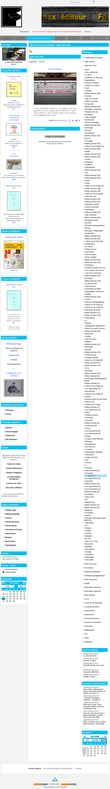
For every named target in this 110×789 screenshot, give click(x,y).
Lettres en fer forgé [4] (94, 386)
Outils (86, 583)
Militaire (88, 342)
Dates (87, 412)
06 (84, 748)
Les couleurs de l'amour (94, 270)
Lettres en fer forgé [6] (94, 307)
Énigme (88, 528)
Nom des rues (90, 196)
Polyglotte (89, 114)
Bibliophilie (88, 630)
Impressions (89, 611)
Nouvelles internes (92, 587)
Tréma (87, 428)
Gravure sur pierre (92, 85)
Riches (88, 228)
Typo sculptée (90, 117)
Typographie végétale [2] (95, 326)
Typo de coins (90, 339)
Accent (87, 138)
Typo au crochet (91, 99)
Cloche (88, 299)
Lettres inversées (92, 207)
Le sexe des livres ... (90, 656)
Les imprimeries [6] (92, 410)
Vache (87, 180)
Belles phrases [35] (92, 149)
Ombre (88, 159)
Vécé (87, 88)
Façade (88, 349)
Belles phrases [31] (92, 175)
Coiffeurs (88, 165)
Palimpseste (90, 167)
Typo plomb (89, 549)
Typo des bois (90, 564)
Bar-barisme (90, 391)
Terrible (88, 531)
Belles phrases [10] (92, 373)
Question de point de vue (95, 268)
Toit (86, 173)
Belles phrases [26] (92, 212)
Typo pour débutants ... (91, 672)
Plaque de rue (90, 249)
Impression (88, 614)
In (86, 320)
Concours (88, 626)
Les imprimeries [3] (92, 478)
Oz (86, 525)
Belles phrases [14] (92, 344)
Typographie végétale (93, 452)
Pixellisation (90, 233)
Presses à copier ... (90, 661)
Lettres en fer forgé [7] (94, 305)
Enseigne (89, 278)
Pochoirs (88, 468)
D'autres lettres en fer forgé (96, 399)
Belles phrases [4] (92, 484)
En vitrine (89, 246)
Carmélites (89, 554)
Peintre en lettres (92, 83)
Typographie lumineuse (94, 291)
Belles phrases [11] (92, 365)
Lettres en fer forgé (92, 404)
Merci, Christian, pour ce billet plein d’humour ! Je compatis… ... (94, 724)
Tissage (88, 552)
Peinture (88, 96)
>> (104, 740)
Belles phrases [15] (92, 331)
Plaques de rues (91, 112)
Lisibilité (88, 91)
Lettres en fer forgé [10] (94, 186)
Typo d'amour (90, 286)
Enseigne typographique (94, 225)
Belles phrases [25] (92, 217)
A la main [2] (90, 447)
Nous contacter (11, 569)
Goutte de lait (90, 355)
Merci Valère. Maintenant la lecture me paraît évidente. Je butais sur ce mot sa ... (94, 691)
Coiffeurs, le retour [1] (93, 77)
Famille (88, 294)
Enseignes (89, 265)
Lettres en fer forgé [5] (94, 360)
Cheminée (89, 418)
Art (85, 634)
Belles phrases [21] (92, 262)
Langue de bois (91, 457)
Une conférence (91, 72)
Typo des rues (90, 65)
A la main (88, 449)
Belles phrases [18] (92, 297)
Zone (87, 368)
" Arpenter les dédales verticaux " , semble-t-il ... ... (93, 699)
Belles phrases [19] (92, 281)
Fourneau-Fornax (91, 618)
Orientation (89, 455)
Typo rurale (88, 61)
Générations (90, 244)
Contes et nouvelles (92, 622)
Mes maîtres (89, 595)
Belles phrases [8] (92, 383)
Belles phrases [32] (92, 170)
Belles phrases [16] (92, 315)
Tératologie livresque (93, 58)
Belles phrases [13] (92, 352)
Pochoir (14, 360)
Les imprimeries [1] (92, 489)
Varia (87, 70)
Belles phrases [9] (92, 376)
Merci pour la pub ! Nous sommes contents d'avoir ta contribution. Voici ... (93, 706)
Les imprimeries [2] (92, 486)
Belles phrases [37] (92, 136)
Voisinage (89, 473)
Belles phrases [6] (92, 423)
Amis (86, 638)
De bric (88, 539)
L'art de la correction (93, 273)
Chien (87, 183)
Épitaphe (88, 536)
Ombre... (88, 396)
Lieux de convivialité (92, 603)
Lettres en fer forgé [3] (94, 394)
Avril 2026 (95, 736)
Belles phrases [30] (92, 178)
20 (84, 753)
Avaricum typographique (94, 302)
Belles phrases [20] (92, 276)
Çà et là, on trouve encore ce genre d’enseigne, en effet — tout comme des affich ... (94, 715)
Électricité (89, 347)
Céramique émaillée (93, 289)
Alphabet (88, 546)
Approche (91, 476)
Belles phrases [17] (92, 313)
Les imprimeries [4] (92, 433)
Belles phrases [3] (92, 492)
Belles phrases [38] (92, 125)
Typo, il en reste (91, 541)
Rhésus (88, 323)
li (85, 465)
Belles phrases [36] (92, 143)
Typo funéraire (91, 215)
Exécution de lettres (93, 310)
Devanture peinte (92, 204)
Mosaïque (89, 162)
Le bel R (88, 75)
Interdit (88, 515)
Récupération (90, 444)
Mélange (88, 441)
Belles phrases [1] (92, 507)
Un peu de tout (91, 283)
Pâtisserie (89, 334)
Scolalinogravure (14, 364)
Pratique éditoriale (91, 572)
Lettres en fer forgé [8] (94, 241)
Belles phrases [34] (92, 154)
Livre (86, 599)
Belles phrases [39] (92, 107)
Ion (86, 499)
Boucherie (89, 544)
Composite (89, 104)
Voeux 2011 (90, 497)
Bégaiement (90, 502)
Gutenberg (89, 210)
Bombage (89, 128)
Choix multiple (90, 257)
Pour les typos (90, 254)
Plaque (88, 436)
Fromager (89, 141)
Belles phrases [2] (92, 505)
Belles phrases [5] (92, 470)
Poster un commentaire (55, 137)
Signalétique (90, 80)
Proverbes (88, 568)
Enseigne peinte (91, 220)
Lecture (88, 533)
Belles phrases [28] (92, 199)
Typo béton (89, 523)
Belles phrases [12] (92, 363)
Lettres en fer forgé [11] (94, 146)
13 (84, 751)
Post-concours (90, 579)
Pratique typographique (94, 576)
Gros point (89, 560)
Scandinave (89, 133)
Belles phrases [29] (92, 188)
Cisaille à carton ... (90, 677)
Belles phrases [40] (92, 93)
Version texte (10, 572)
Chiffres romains (91, 415)
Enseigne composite (93, 109)
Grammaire (89, 252)
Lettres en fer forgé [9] (94, 194)
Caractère (89, 481)
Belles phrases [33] (92, 157)
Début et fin (89, 402)
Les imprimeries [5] (92, 431)
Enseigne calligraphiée (94, 231)
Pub (86, 460)
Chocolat (88, 420)
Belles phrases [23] (92, 239)
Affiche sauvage (91, 101)
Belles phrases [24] (92, 236)
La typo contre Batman (94, 439)
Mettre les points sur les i (95, 328)
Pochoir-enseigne (92, 122)
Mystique (88, 510)
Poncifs (88, 463)
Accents (88, 223)
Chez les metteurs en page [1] (13, 349)
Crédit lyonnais (91, 426)
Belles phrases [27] (92, 202)
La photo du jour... (91, 607)
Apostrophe (89, 120)
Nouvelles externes (92, 591)
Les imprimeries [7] (92, 389)
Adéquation (89, 557)
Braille (87, 151)
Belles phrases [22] (92, 260)
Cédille (88, 336)
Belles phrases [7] (92, 407)
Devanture (89, 513)
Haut (55, 781)
